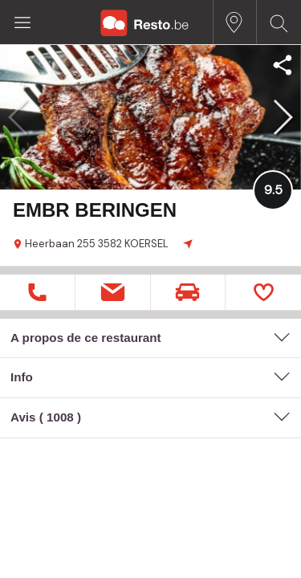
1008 (60, 417)
